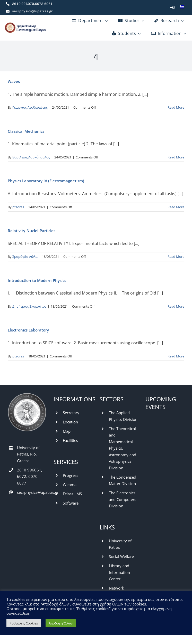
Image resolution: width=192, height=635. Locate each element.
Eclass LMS (72, 493)
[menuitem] (182, 7)
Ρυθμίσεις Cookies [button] (24, 623)
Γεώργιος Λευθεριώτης (30, 107)
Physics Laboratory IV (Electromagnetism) (46, 180)
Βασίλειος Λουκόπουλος (31, 157)
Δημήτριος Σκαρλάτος (29, 306)
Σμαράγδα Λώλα (25, 256)
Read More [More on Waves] (176, 107)
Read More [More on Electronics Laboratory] (176, 356)
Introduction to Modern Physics (37, 280)
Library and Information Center (119, 572)
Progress (70, 475)
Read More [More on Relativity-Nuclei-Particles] (176, 256)
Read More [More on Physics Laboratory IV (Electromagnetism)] (176, 207)
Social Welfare (121, 556)
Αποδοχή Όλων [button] (61, 623)
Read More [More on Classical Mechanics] (176, 157)
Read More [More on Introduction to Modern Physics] (176, 306)
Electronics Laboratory (28, 330)
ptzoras (18, 207)
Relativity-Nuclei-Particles (31, 230)
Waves (14, 81)
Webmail (70, 484)
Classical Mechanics (26, 131)
